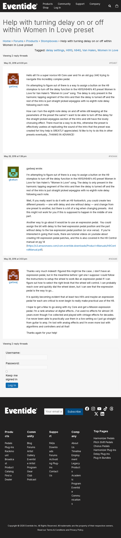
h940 (77, 50)
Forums (18, 41)
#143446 (113, 259)
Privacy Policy (76, 527)
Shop (45, 7)
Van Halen (89, 50)
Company (93, 4)
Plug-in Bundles (102, 458)
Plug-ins (9, 447)
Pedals (8, 443)
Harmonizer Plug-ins (105, 450)
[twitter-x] (97, 414)
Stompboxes (49, 41)
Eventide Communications (75, 494)
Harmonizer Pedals (104, 438)
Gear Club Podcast (31, 474)
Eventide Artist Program (32, 462)
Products (48, 4)
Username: (13, 352)
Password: (12, 363)
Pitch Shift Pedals (103, 442)
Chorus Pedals (102, 446)
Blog (29, 443)
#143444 (113, 156)
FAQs (52, 443)
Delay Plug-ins (102, 454)
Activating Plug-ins (54, 462)
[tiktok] (106, 409)
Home (7, 41)
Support (79, 4)
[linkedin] (103, 414)
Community (63, 4)
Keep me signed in (12, 377)
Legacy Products (75, 466)
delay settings (55, 50)
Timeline (76, 451)
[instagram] (94, 409)
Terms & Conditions (56, 527)
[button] (109, 6)
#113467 (113, 63)
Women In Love (107, 50)
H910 (69, 50)
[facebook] (87, 409)
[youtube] (100, 409)
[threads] (112, 409)
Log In (57, 7)
